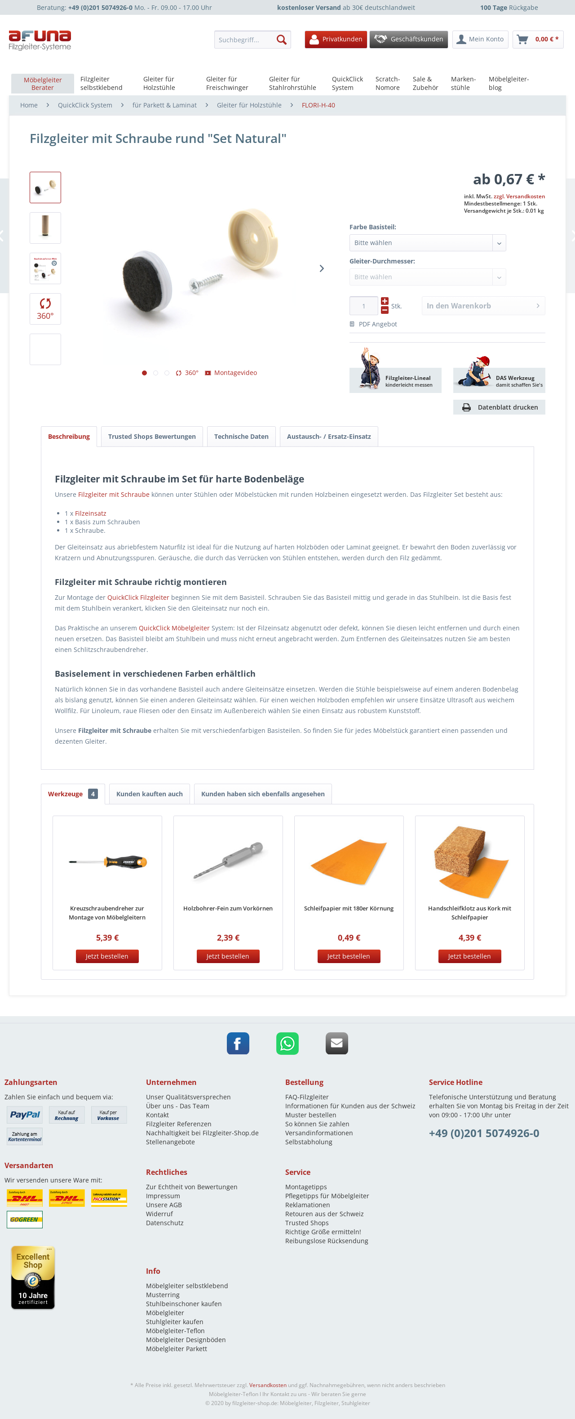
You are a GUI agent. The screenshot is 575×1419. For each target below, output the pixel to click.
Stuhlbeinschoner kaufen (184, 1303)
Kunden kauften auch (149, 794)
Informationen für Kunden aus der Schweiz (350, 1106)
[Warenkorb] (538, 40)
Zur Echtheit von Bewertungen (192, 1186)
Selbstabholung (308, 1142)
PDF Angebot (373, 324)
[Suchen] (281, 40)
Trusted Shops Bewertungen (152, 436)
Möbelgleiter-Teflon (175, 1330)
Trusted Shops (307, 1222)
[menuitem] (255, 40)
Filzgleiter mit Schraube (114, 494)
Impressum (163, 1195)
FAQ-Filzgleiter (307, 1097)
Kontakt (157, 1115)
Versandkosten (268, 1385)
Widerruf (159, 1213)
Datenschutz (165, 1222)
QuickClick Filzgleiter (138, 597)
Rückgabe (509, 7)
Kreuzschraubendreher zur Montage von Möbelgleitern (107, 912)
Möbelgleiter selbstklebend (187, 1285)
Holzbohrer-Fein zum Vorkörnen (228, 908)
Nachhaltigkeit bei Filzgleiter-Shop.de (202, 1133)
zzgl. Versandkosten (519, 196)
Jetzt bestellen (107, 956)
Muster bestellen (310, 1115)
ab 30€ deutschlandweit (346, 7)
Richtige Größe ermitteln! (323, 1231)
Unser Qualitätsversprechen (188, 1097)
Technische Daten (241, 436)
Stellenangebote (170, 1142)
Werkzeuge (73, 794)
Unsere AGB (164, 1204)
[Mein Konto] (480, 40)
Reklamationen (307, 1204)
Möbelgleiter (165, 1312)
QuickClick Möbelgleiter (174, 628)
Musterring (163, 1294)
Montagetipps (306, 1186)
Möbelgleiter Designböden (186, 1339)
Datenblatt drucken (508, 407)
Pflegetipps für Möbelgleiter (327, 1195)
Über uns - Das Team (177, 1106)
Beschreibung (69, 436)
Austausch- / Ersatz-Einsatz (329, 436)
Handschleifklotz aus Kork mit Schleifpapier (469, 912)
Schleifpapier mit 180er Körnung (349, 908)
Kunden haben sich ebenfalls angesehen (263, 794)
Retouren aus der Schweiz (324, 1213)
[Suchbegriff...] (252, 40)
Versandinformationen (319, 1133)
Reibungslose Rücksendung (326, 1240)
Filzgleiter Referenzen (179, 1124)
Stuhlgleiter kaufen (174, 1321)
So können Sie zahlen (317, 1124)
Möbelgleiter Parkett (176, 1348)
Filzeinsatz (90, 513)
